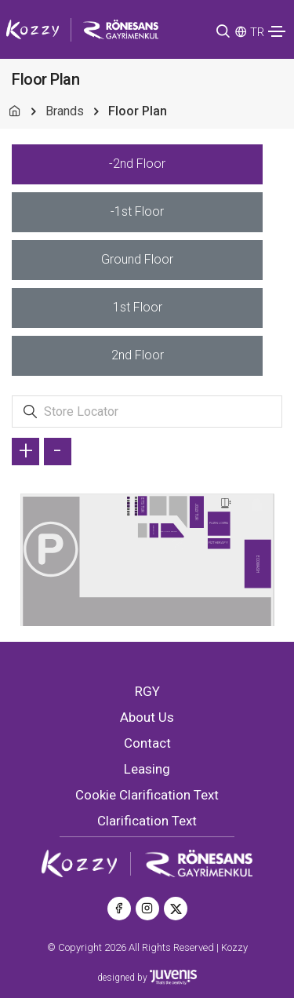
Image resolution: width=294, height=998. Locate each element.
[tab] (137, 164)
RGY (147, 691)
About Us (147, 717)
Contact (147, 743)
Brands (64, 111)
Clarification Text (147, 821)
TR (257, 32)
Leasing (147, 769)
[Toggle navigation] (276, 31)
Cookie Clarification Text (147, 795)
